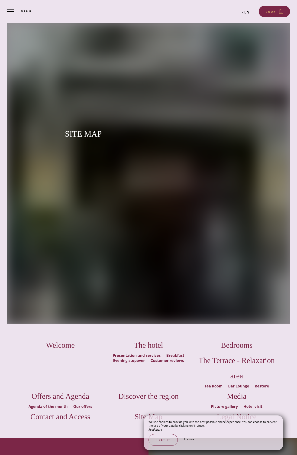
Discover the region (148, 396)
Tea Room (214, 386)
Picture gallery (225, 406)
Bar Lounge (239, 386)
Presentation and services (137, 355)
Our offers (82, 406)
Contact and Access (60, 417)
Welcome (60, 345)
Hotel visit (252, 406)
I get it (163, 440)
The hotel (148, 345)
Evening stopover (129, 360)
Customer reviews (167, 360)
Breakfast (175, 355)
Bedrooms (236, 345)
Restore (262, 386)
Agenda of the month (49, 406)
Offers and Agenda (60, 396)
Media (236, 396)
